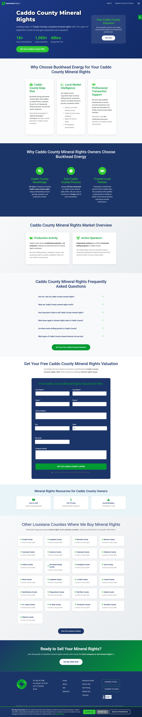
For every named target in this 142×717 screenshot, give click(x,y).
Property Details (41, 449)
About (109, 3)
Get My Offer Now (70, 662)
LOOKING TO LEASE (112, 689)
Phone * (75, 400)
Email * (38, 400)
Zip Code (38, 438)
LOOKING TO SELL (111, 682)
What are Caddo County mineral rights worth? (71, 304)
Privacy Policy (59, 714)
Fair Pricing (86, 688)
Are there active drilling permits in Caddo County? (71, 328)
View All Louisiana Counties (71, 631)
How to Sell (86, 684)
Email (35, 689)
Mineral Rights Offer (124, 3)
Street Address (41, 411)
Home (65, 681)
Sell (64, 688)
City (36, 424)
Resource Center (88, 681)
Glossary (85, 695)
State (74, 424)
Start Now (108, 38)
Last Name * (76, 390)
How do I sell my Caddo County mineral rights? (71, 296)
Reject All (103, 712)
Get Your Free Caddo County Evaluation (71, 347)
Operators (66, 691)
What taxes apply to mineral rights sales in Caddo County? (71, 320)
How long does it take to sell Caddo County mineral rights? (71, 312)
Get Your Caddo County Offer (32, 49)
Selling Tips (86, 691)
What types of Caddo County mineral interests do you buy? (71, 336)
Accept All (89, 712)
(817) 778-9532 (38, 686)
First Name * (40, 390)
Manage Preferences (120, 712)
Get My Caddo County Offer (71, 466)
